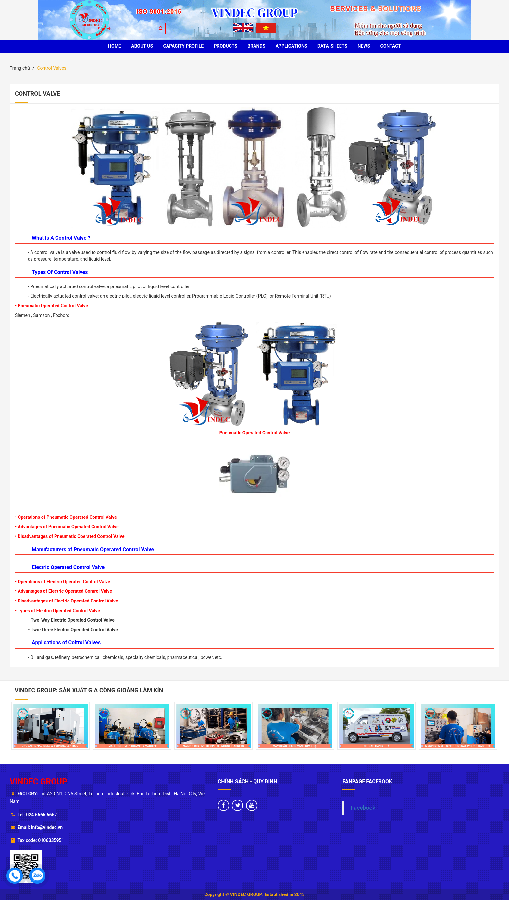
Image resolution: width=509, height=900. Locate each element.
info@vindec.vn (47, 827)
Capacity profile (183, 46)
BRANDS (256, 46)
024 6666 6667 (41, 814)
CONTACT (390, 46)
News (363, 46)
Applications (291, 46)
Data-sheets (332, 46)
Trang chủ (20, 68)
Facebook (363, 808)
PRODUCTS (225, 46)
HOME (114, 46)
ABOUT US (142, 46)
